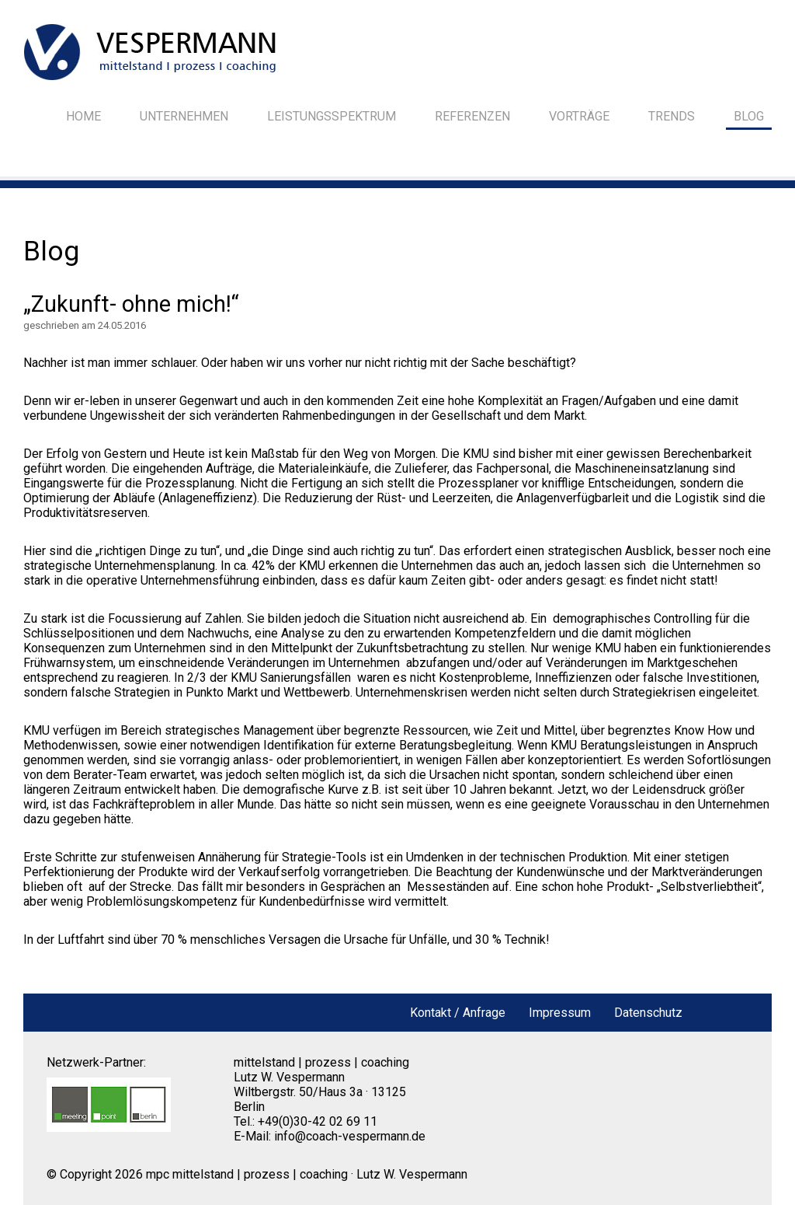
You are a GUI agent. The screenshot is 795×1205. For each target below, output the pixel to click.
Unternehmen (184, 116)
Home (83, 116)
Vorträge (579, 116)
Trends (671, 116)
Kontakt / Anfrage (457, 1012)
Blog (749, 116)
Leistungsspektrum (331, 116)
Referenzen (472, 116)
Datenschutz (648, 1012)
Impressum (560, 1012)
